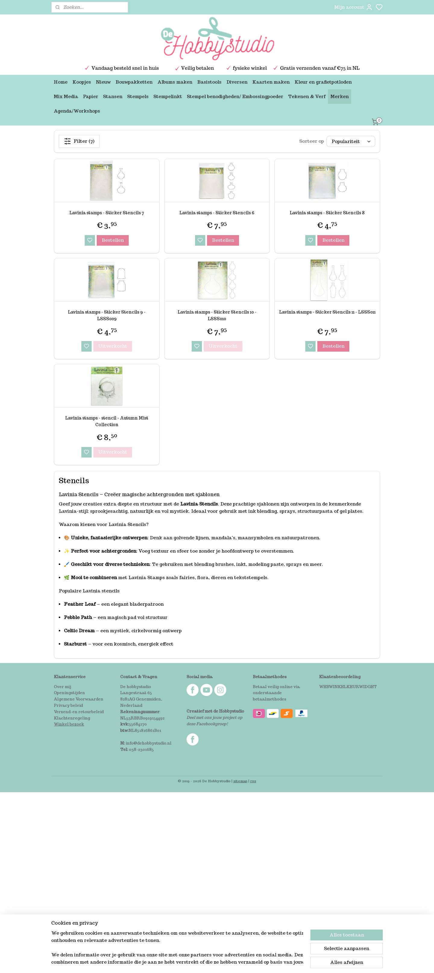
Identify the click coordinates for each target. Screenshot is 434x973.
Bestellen (113, 240)
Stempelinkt (167, 96)
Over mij (62, 686)
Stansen (112, 96)
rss (253, 781)
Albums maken (174, 82)
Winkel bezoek (69, 724)
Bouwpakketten (134, 82)
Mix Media (66, 96)
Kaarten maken (271, 82)
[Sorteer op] (351, 141)
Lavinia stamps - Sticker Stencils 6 (216, 212)
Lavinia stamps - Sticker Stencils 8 (327, 212)
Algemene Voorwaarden (78, 699)
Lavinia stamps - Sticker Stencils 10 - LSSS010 (217, 315)
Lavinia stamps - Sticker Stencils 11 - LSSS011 (327, 312)
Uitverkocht (112, 346)
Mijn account (353, 7)
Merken (339, 96)
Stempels (138, 96)
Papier (90, 96)
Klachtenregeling (72, 718)
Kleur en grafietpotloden (323, 82)
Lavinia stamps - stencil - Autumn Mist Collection (106, 421)
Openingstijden (69, 692)
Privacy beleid (68, 705)
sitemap (240, 781)
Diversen (236, 82)
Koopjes (81, 82)
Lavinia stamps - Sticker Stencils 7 (106, 212)
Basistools (209, 82)
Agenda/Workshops (77, 111)
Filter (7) (79, 141)
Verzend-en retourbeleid (79, 711)
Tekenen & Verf (307, 96)
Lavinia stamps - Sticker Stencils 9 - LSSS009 (107, 315)
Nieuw (103, 82)
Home (61, 82)
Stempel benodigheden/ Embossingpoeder (235, 96)
